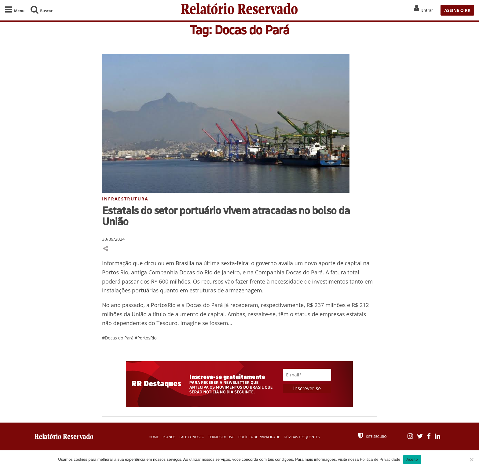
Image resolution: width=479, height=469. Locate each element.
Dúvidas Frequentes (302, 436)
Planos (169, 436)
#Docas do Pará (118, 338)
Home (154, 436)
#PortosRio (145, 338)
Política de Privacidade (259, 436)
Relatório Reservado (239, 10)
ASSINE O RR (457, 10)
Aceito (412, 459)
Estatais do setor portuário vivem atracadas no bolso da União (226, 215)
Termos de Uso (221, 436)
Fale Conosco (192, 436)
